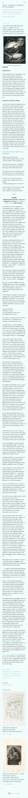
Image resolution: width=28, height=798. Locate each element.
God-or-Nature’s (20, 201)
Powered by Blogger (14, 793)
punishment (5, 675)
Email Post (8, 669)
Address (7, 671)
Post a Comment (6, 685)
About (9, 16)
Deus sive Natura (16, 671)
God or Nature (14, 673)
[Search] (25, 2)
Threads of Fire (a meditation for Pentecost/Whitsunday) (12, 729)
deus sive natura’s (10, 203)
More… (13, 16)
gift (21, 671)
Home (4, 16)
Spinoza (11, 675)
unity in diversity (6, 677)
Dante (10, 671)
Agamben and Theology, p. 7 (17, 577)
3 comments (8, 734)
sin (8, 675)
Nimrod (19, 673)
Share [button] (3, 669)
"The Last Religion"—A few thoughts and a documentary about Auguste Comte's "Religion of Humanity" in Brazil (13, 777)
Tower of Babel (17, 675)
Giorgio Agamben (6, 673)
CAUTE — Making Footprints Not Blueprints (12, 6)
